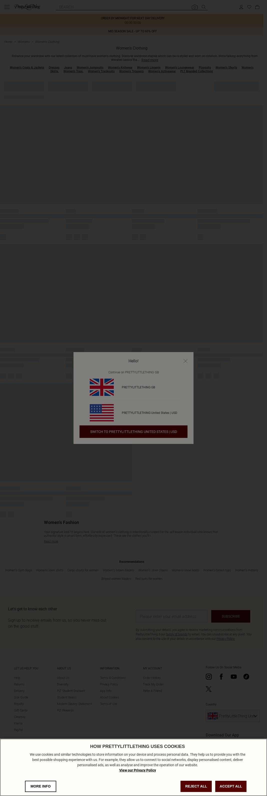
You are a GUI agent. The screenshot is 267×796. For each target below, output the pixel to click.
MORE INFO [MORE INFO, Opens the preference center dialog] (40, 786)
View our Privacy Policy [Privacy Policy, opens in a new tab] (137, 770)
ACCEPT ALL (231, 786)
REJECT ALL (196, 786)
